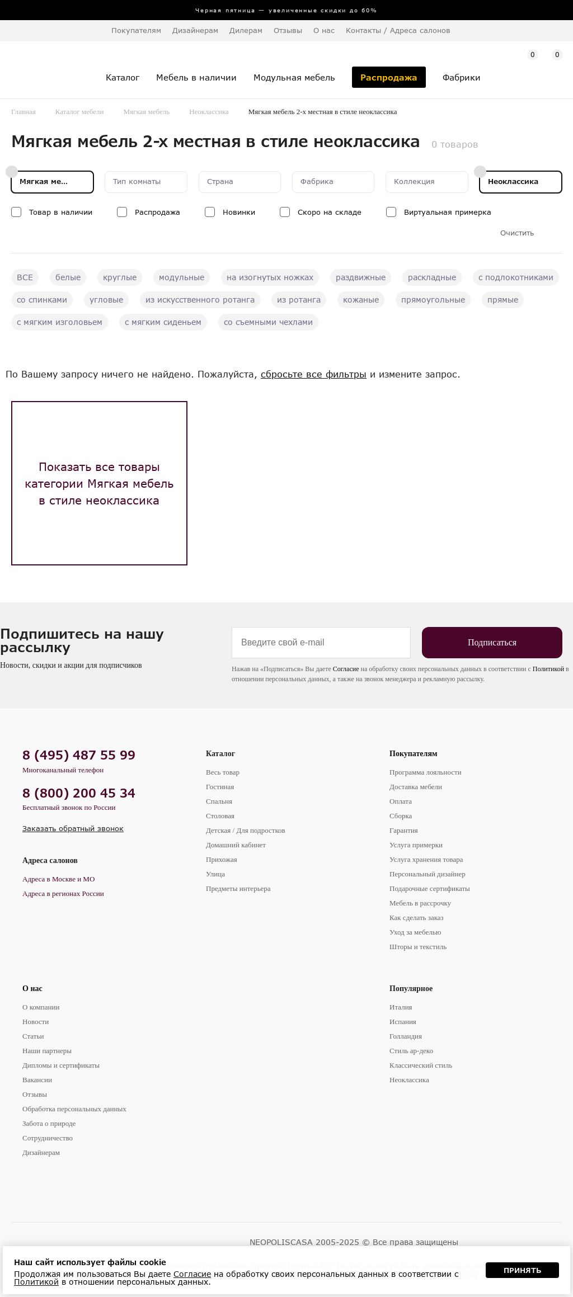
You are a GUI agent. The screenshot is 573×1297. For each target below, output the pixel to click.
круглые (120, 277)
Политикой (548, 669)
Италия (400, 1007)
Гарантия (403, 830)
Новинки (239, 211)
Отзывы (288, 30)
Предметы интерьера (238, 888)
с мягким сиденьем (163, 322)
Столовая (220, 816)
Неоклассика (209, 111)
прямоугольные (433, 299)
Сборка (400, 816)
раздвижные (361, 277)
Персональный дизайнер (427, 874)
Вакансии (37, 1080)
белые (68, 277)
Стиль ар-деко (411, 1050)
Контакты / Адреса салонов (398, 30)
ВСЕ (25, 277)
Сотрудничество (47, 1138)
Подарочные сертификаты (429, 888)
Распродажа (157, 211)
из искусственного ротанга (200, 299)
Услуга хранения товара (426, 859)
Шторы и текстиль (418, 946)
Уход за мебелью (415, 932)
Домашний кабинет (236, 845)
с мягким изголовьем (59, 322)
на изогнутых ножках (270, 277)
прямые (502, 299)
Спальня (219, 801)
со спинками (42, 299)
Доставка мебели (415, 786)
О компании (40, 1007)
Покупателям (413, 753)
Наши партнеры (47, 1050)
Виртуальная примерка (447, 211)
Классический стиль (420, 1065)
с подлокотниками (515, 277)
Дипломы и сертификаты (61, 1065)
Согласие (346, 669)
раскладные (432, 277)
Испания (402, 1021)
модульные (181, 277)
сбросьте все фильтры (314, 374)
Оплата (400, 801)
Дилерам (245, 30)
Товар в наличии (60, 211)
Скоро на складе (329, 211)
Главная (23, 111)
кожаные (361, 299)
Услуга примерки (416, 845)
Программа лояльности (425, 772)
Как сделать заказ (416, 917)
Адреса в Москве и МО (58, 879)
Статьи (33, 1036)
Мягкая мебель (147, 111)
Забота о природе (49, 1123)
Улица (215, 874)
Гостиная (220, 786)
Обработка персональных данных (74, 1109)
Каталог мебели (79, 111)
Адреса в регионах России (63, 893)
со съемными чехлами (268, 322)
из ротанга (299, 299)
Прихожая (221, 859)
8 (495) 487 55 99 (78, 755)
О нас (32, 988)
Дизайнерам (195, 30)
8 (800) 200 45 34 (78, 793)
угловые (106, 299)
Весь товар (222, 772)
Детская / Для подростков (245, 830)
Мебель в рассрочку (420, 903)
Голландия (405, 1036)
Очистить (517, 233)
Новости (35, 1021)
